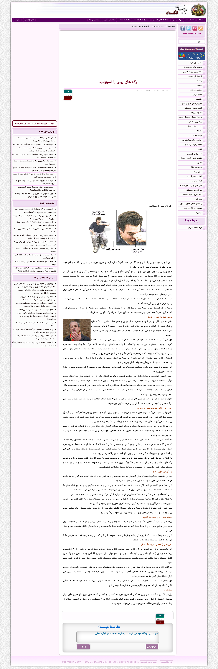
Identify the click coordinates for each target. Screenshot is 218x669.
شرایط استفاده (166, 662)
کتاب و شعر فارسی (196, 176)
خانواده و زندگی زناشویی (193, 140)
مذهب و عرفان (197, 167)
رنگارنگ (200, 199)
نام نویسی (29, 20)
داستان (200, 131)
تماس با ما (94, 20)
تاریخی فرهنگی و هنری (194, 145)
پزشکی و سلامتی (196, 122)
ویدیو (201, 85)
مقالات (200, 99)
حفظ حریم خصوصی (148, 662)
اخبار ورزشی (198, 95)
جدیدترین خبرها (197, 63)
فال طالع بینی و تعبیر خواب (192, 186)
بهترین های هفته (46, 132)
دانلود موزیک (198, 113)
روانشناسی (199, 135)
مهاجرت (200, 213)
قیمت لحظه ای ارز (196, 228)
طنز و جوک (199, 172)
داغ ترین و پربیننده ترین (194, 72)
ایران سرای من (198, 181)
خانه (201, 20)
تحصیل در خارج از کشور (194, 208)
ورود (17, 20)
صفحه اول (171, 26)
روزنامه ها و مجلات (195, 190)
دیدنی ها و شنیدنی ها (194, 67)
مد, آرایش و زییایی (196, 154)
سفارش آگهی (109, 20)
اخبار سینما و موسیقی (195, 108)
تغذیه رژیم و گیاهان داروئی (192, 158)
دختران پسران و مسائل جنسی (191, 117)
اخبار (190, 20)
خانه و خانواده (161, 20)
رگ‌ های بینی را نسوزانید (140, 26)
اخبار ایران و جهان (196, 76)
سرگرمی (177, 20)
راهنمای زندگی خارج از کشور (192, 204)
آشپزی (201, 163)
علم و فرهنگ (141, 20)
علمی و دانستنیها (158, 26)
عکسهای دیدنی (197, 90)
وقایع (201, 81)
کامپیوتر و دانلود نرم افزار (194, 195)
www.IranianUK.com (192, 33)
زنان (201, 149)
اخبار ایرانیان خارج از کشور (193, 104)
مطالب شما (125, 20)
